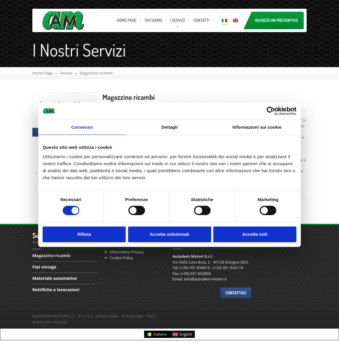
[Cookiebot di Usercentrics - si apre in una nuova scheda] (270, 111)
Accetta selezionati (169, 234)
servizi (177, 20)
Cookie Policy (121, 257)
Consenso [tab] (81, 127)
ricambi (128, 97)
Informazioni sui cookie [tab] (257, 127)
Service (66, 73)
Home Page (42, 73)
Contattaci (236, 292)
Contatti (201, 20)
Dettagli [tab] (169, 127)
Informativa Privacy (127, 251)
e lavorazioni (55, 289)
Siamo (153, 20)
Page (127, 20)
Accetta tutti (255, 234)
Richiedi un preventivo (276, 20)
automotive (54, 278)
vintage (44, 267)
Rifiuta (84, 234)
